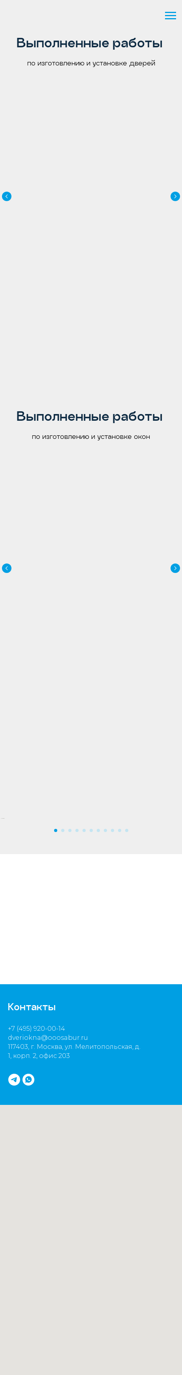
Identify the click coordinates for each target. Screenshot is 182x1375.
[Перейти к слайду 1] (55, 871)
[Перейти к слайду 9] (112, 871)
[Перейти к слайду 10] (119, 871)
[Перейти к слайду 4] (77, 871)
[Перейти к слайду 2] (62, 871)
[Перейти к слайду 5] (84, 871)
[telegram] (14, 1121)
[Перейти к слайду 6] (91, 871)
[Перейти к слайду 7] (98, 871)
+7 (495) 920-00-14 (36, 1069)
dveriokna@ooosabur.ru (48, 1078)
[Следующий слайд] (175, 191)
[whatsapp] (28, 1121)
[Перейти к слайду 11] (126, 871)
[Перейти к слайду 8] (105, 871)
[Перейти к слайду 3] (69, 871)
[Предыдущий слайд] (6, 191)
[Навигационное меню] (170, 16)
